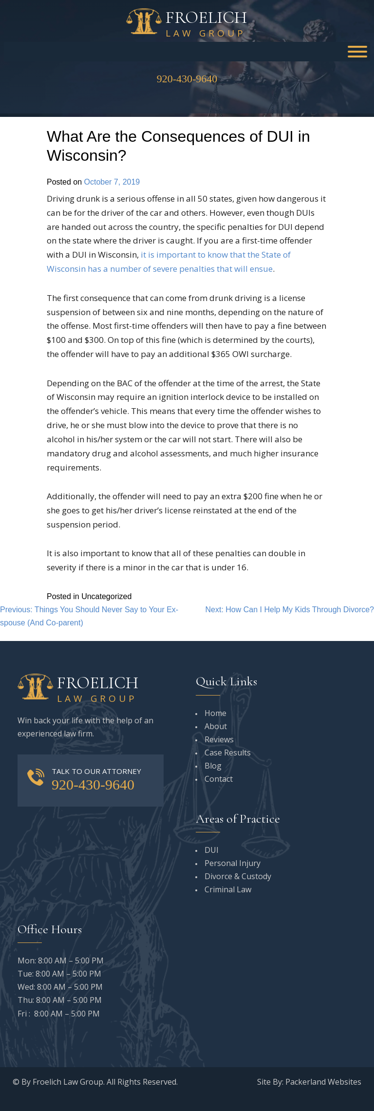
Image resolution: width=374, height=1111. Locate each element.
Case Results (228, 752)
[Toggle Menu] (357, 51)
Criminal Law (228, 889)
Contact (219, 778)
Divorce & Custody (238, 876)
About (216, 726)
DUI (212, 850)
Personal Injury (233, 863)
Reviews (219, 739)
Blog (213, 765)
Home (215, 713)
